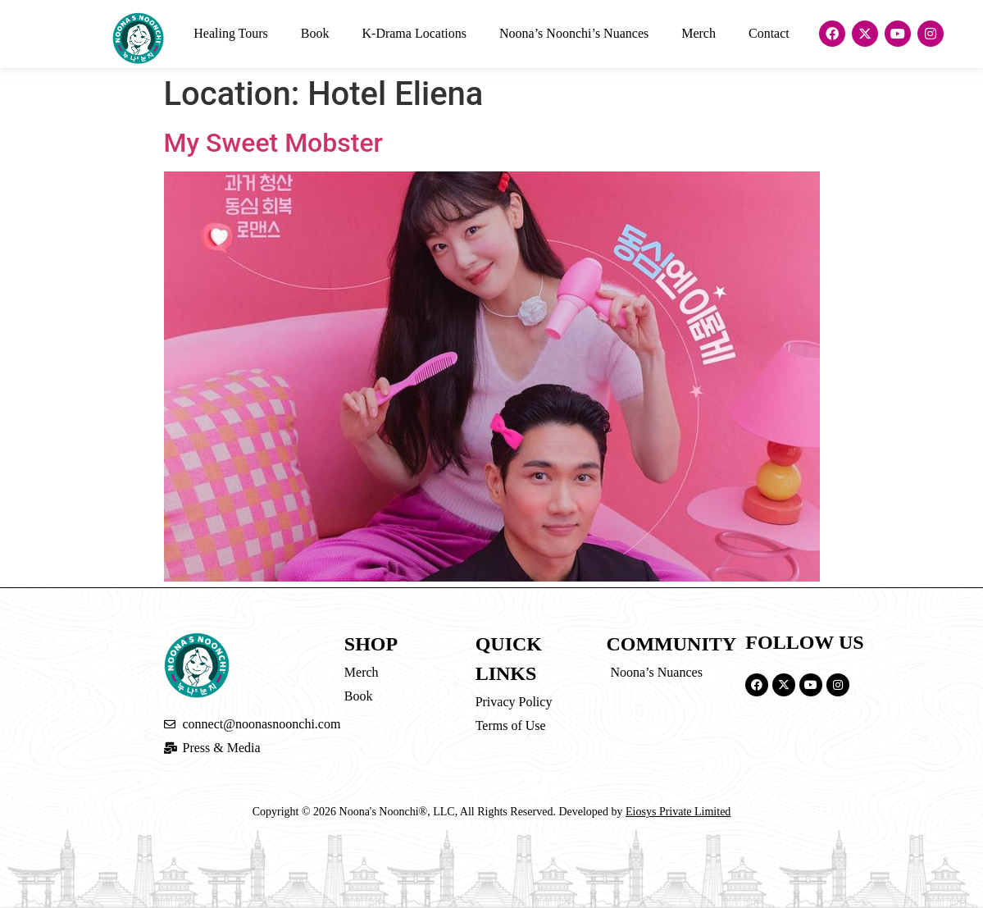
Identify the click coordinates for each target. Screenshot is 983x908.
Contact (769, 33)
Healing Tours (230, 33)
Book (315, 33)
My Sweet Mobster (273, 142)
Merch (698, 33)
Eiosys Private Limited (678, 811)
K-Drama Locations (414, 33)
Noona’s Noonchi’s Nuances (574, 33)
